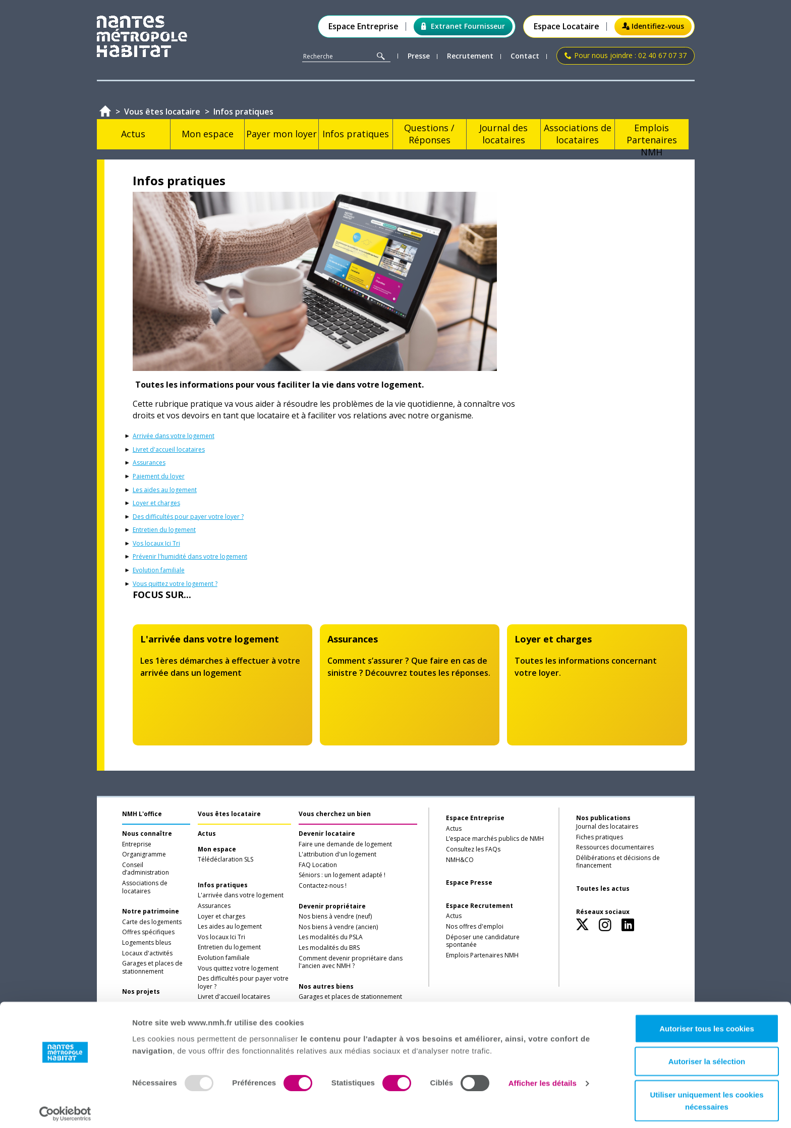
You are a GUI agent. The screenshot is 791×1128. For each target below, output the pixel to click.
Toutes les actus (603, 889)
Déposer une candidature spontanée (483, 941)
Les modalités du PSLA (331, 937)
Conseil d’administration (145, 869)
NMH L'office (142, 814)
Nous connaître (147, 834)
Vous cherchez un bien (335, 814)
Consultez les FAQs (473, 849)
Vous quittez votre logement (238, 968)
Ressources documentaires (615, 847)
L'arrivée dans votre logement (241, 895)
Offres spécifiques (148, 932)
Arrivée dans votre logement (173, 436)
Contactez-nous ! (323, 886)
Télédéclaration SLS (225, 859)
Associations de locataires (144, 887)
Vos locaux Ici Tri (156, 544)
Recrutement (470, 56)
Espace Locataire (566, 26)
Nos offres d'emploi (474, 927)
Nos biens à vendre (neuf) (335, 916)
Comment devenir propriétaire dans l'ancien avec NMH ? (351, 962)
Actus (207, 834)
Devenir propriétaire (332, 906)
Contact (525, 56)
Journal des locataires (607, 827)
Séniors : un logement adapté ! (342, 875)
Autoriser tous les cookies (706, 1022)
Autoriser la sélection (707, 1056)
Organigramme (144, 854)
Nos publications (603, 818)
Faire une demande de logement (345, 844)
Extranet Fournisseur (463, 26)
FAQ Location (318, 865)
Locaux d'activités (147, 953)
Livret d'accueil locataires (169, 450)
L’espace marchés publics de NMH (495, 839)
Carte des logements (152, 922)
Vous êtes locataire (229, 814)
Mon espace (217, 849)
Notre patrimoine (150, 911)
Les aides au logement (165, 490)
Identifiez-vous (653, 26)
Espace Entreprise (363, 26)
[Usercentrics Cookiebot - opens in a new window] (65, 1108)
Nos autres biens (326, 987)
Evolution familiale (159, 570)
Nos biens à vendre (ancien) (338, 927)
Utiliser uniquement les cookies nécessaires (706, 1095)
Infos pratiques (223, 885)
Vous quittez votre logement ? (175, 584)
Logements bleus (146, 943)
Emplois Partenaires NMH (482, 955)
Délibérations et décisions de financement (618, 862)
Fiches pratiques (599, 837)
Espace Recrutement (479, 906)
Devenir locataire (327, 834)
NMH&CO (460, 860)
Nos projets (141, 992)
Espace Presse (469, 883)
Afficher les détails (542, 1077)
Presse (419, 56)
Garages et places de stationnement (152, 967)
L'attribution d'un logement (337, 854)
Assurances (149, 463)
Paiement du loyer (159, 476)
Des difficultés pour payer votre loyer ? (188, 517)
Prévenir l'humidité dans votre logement (190, 557)
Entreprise (136, 844)
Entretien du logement (164, 530)
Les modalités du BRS (329, 948)
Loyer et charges (156, 503)
